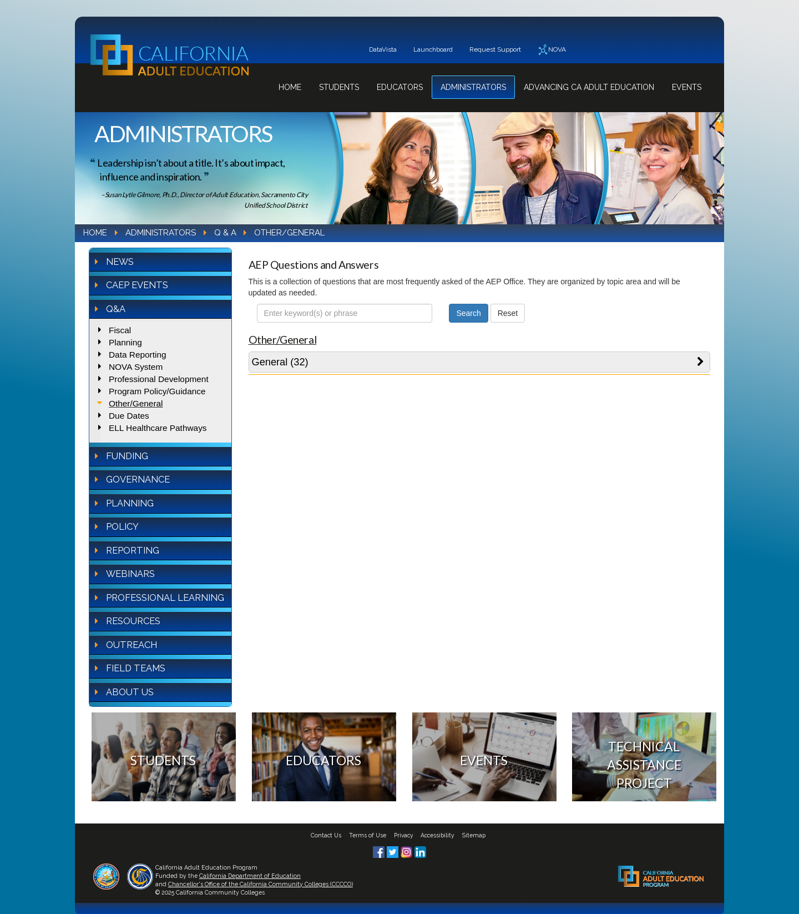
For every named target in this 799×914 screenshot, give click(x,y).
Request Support (495, 49)
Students (339, 87)
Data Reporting (137, 354)
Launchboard (433, 49)
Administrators (473, 87)
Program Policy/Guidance (157, 391)
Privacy (403, 835)
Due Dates (129, 415)
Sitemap (474, 835)
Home (290, 87)
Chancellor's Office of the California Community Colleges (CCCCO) (260, 884)
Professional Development (159, 379)
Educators (400, 87)
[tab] (480, 362)
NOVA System (136, 366)
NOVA (552, 49)
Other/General (136, 403)
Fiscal (120, 330)
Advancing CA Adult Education (589, 87)
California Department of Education (250, 875)
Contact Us (326, 835)
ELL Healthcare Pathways (158, 428)
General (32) (280, 362)
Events (686, 87)
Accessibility (437, 835)
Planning (125, 342)
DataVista (383, 49)
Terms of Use (367, 835)
